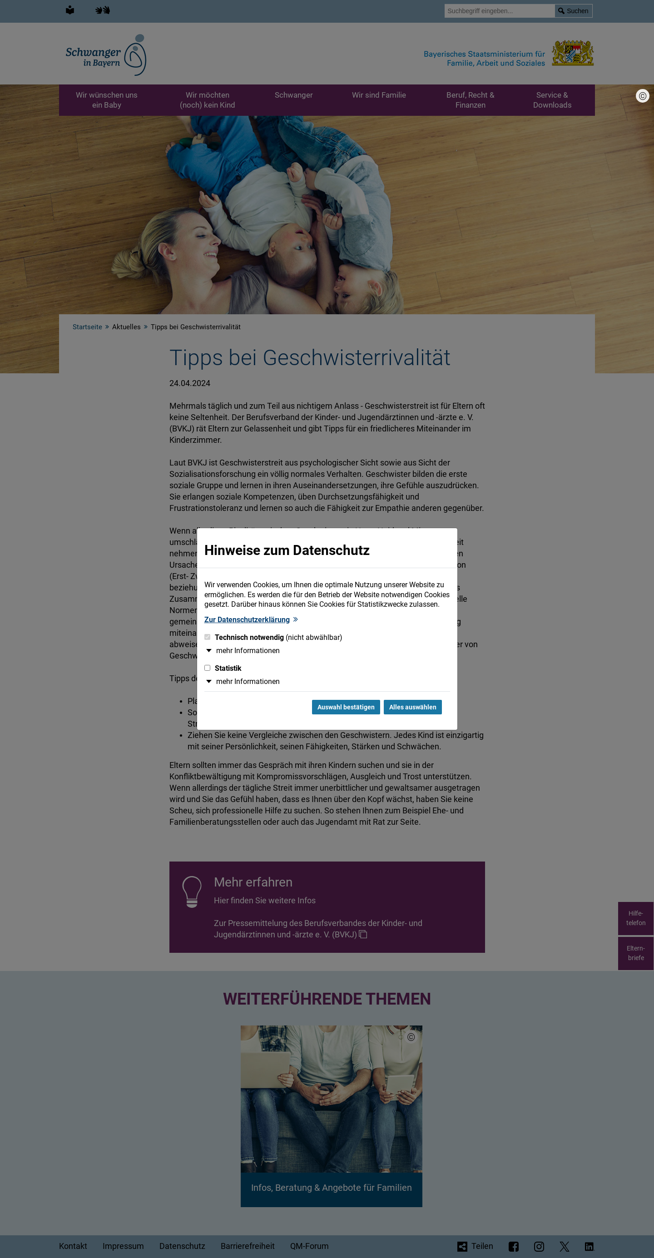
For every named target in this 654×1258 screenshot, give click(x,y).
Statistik (223, 668)
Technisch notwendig (273, 637)
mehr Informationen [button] (248, 650)
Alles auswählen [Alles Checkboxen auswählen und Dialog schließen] (412, 707)
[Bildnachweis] (642, 96)
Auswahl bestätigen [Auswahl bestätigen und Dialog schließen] (346, 707)
